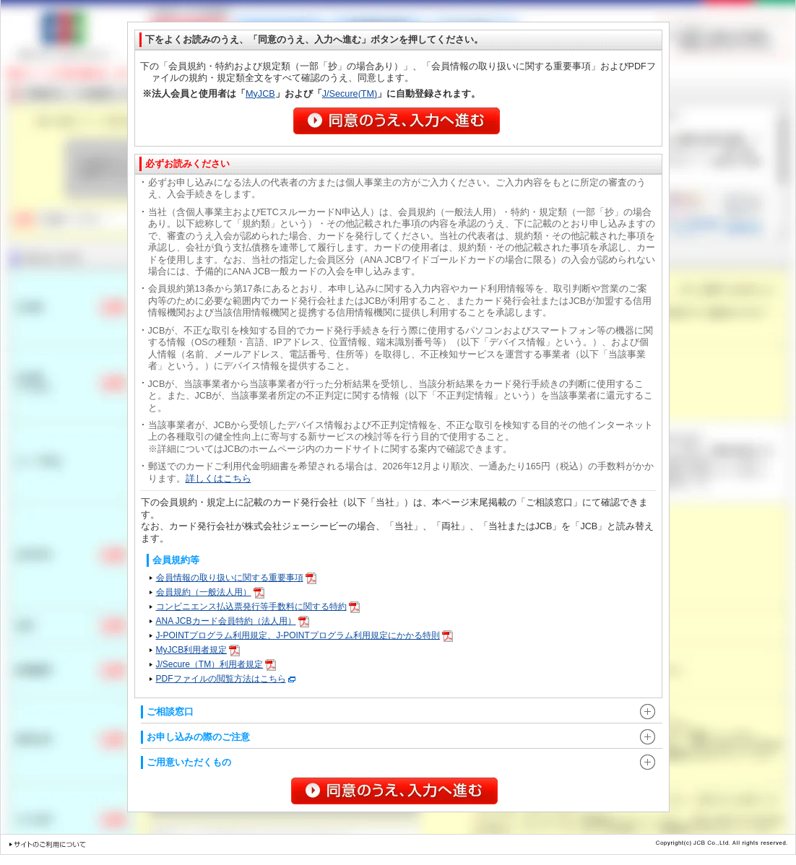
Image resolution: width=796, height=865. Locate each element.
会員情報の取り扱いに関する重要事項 (236, 578)
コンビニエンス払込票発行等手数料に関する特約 (258, 606)
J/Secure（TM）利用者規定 (216, 664)
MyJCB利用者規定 (198, 650)
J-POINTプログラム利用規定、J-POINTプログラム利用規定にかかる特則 (304, 635)
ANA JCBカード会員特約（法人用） (232, 621)
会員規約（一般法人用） (210, 592)
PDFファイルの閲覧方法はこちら (225, 679)
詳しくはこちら (218, 479)
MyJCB (260, 94)
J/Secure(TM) (350, 94)
